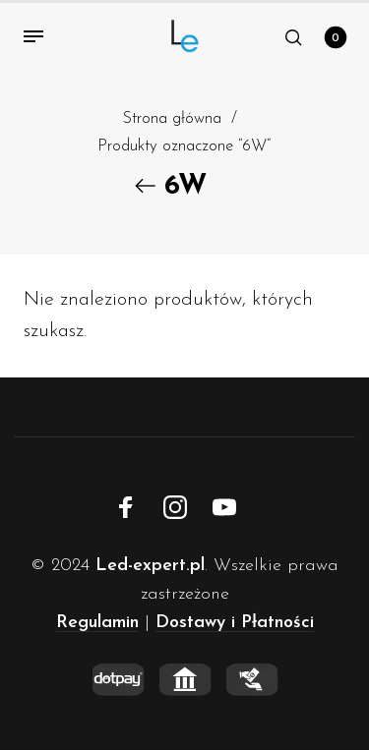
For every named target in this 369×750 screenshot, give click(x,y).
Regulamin (97, 622)
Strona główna (171, 119)
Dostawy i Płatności (234, 622)
